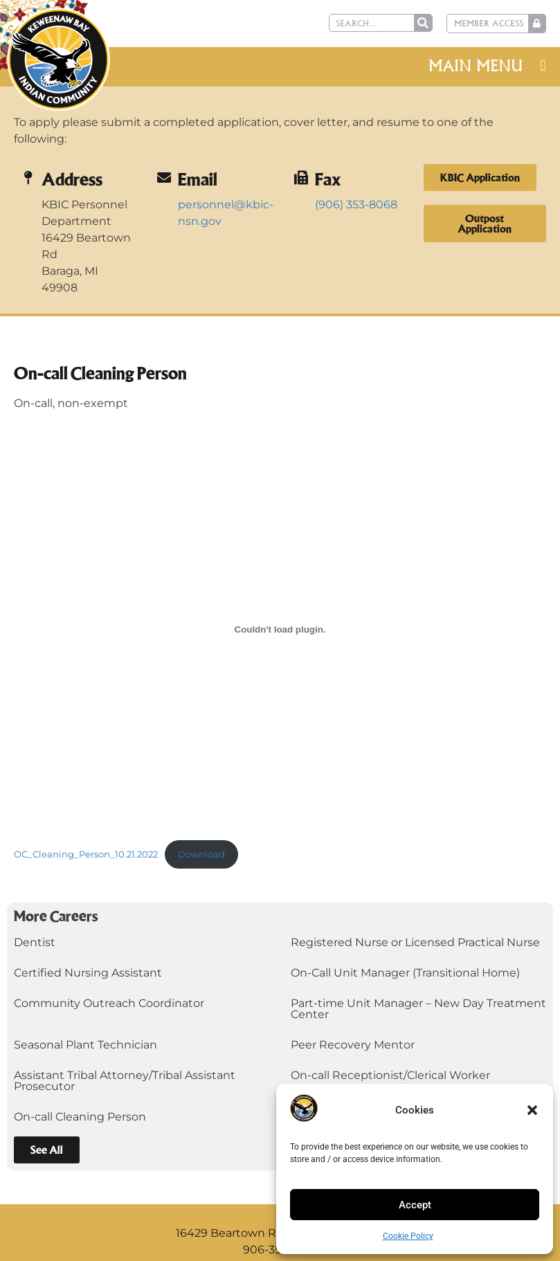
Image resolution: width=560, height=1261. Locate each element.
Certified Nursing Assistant (88, 972)
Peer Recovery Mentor (353, 1044)
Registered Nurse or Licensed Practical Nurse (415, 942)
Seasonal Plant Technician (85, 1044)
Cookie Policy (408, 1236)
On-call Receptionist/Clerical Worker (390, 1075)
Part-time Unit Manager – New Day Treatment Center (418, 1009)
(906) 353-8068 (356, 204)
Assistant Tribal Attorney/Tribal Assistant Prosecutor (124, 1081)
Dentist (34, 942)
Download (201, 854)
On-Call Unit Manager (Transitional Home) (405, 972)
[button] (532, 1110)
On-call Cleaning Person (80, 1116)
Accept (415, 1205)
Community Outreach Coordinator (109, 1003)
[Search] (425, 23)
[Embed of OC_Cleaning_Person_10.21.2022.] (280, 629)
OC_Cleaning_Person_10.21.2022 (86, 854)
